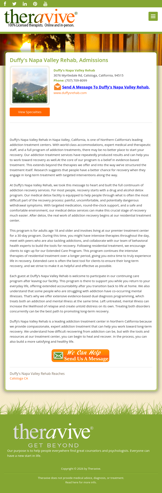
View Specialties (29, 112)
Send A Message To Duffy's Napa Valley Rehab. (106, 87)
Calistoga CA (19, 378)
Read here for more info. (81, 482)
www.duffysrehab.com (70, 93)
